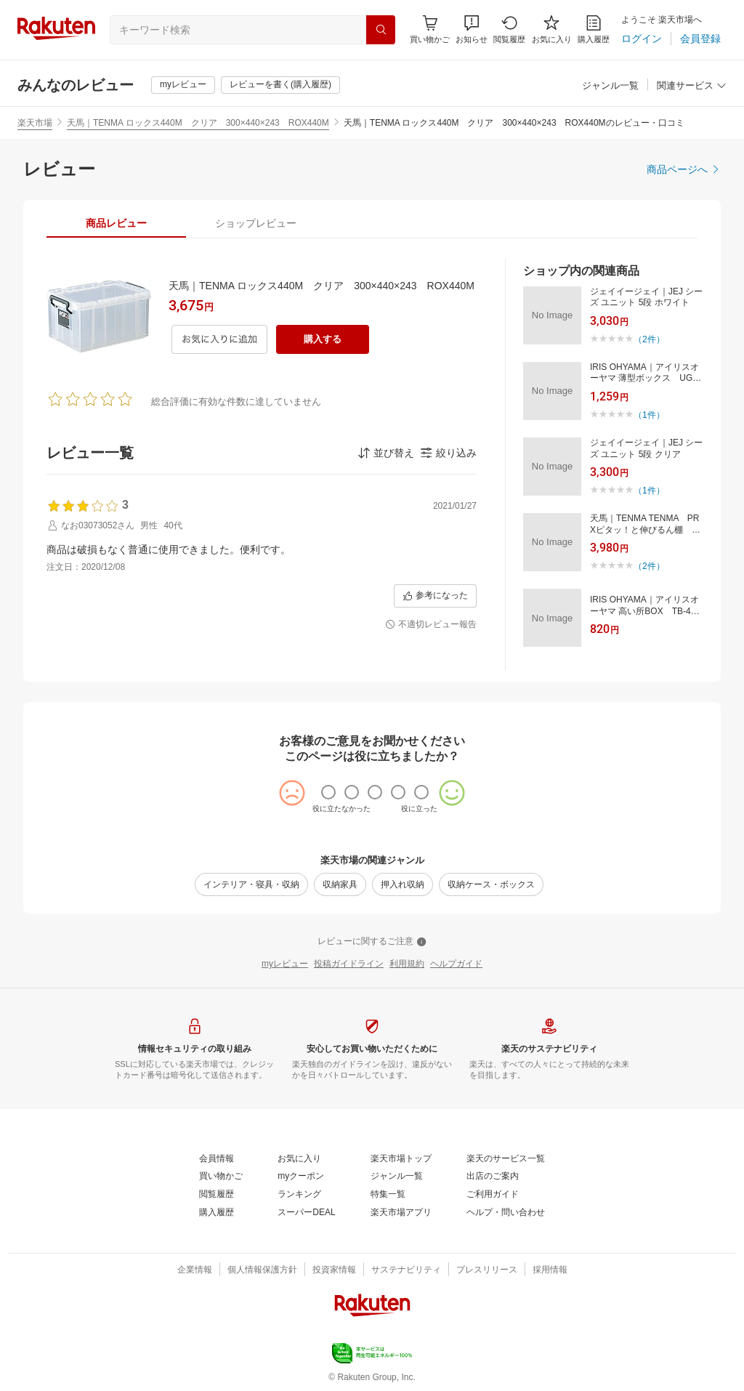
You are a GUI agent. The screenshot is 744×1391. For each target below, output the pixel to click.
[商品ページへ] (684, 169)
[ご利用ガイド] (492, 1195)
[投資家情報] (334, 1270)
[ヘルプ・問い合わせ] (505, 1213)
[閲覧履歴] (509, 29)
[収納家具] (340, 884)
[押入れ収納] (402, 884)
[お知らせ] (472, 29)
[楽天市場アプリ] (401, 1213)
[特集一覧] (388, 1195)
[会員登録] (700, 38)
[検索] (380, 29)
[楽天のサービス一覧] (505, 1159)
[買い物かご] (221, 1176)
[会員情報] (216, 1159)
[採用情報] (550, 1270)
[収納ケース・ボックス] (491, 884)
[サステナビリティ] (406, 1270)
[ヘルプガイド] (456, 964)
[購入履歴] (594, 29)
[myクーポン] (301, 1176)
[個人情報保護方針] (262, 1270)
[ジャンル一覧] (610, 86)
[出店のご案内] (492, 1176)
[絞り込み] (448, 452)
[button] (472, 29)
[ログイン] (641, 38)
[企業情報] (194, 1270)
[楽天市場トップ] (401, 1159)
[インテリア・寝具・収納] (251, 884)
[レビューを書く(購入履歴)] (280, 85)
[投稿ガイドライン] (349, 964)
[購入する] (322, 339)
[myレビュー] (183, 85)
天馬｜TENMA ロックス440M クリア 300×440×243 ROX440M (198, 123)
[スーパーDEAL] (306, 1213)
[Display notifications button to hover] (430, 29)
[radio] (328, 792)
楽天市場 (34, 123)
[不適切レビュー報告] (431, 625)
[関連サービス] (692, 86)
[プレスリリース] (486, 1270)
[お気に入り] (552, 29)
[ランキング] (299, 1195)
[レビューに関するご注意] (372, 942)
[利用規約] (406, 964)
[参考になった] (435, 596)
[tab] (116, 223)
